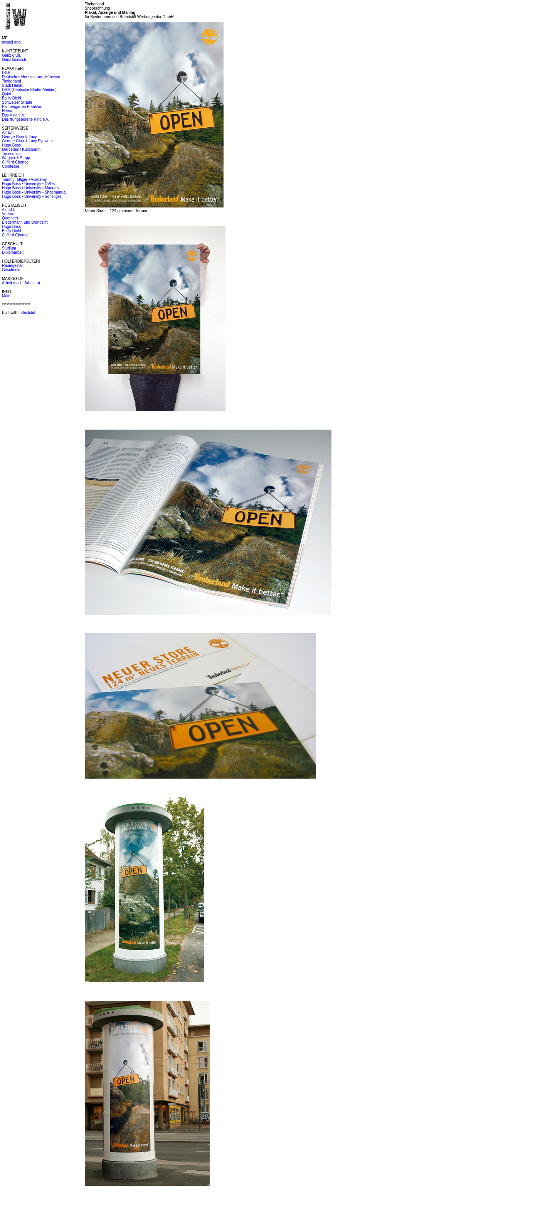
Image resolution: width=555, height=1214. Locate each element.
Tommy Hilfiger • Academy (24, 179)
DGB (6, 73)
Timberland (11, 81)
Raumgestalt (13, 265)
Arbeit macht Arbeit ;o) (21, 283)
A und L (8, 209)
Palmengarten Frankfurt (22, 107)
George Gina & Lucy (19, 137)
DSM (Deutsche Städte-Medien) (29, 90)
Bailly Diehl (11, 98)
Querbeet (10, 218)
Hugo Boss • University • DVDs (28, 184)
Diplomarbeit (13, 252)
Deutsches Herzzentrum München (31, 77)
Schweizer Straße (17, 102)
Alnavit (7, 132)
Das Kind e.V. (13, 115)
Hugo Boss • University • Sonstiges (32, 196)
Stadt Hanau (13, 85)
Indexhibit (26, 312)
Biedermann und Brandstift (24, 222)
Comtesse (10, 166)
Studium (9, 248)
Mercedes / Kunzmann (21, 149)
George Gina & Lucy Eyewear (27, 141)
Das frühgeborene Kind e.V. (25, 119)
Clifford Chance (15, 162)
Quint (6, 94)
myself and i (12, 42)
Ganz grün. (11, 55)
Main (6, 296)
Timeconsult (12, 154)
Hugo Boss (11, 145)
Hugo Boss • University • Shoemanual (34, 192)
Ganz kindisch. (14, 59)
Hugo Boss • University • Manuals (30, 188)
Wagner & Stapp (16, 158)
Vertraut (8, 214)
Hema (7, 111)
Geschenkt (11, 270)
